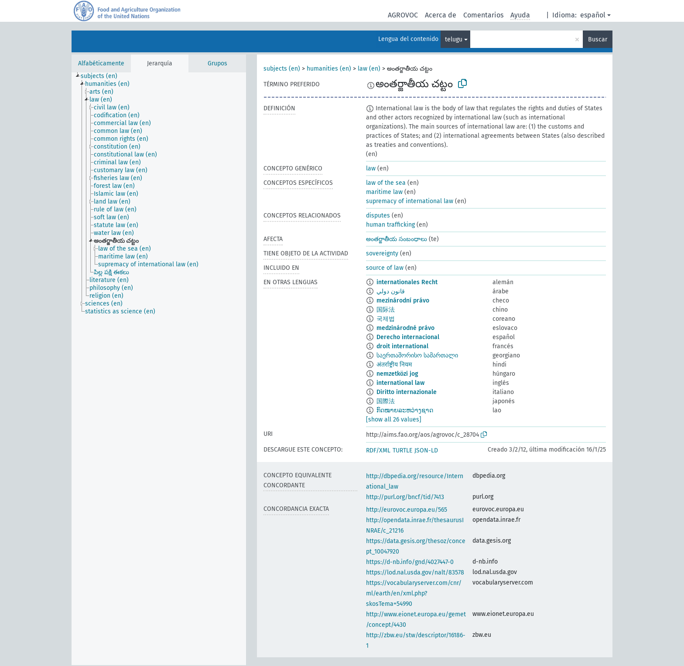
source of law (385, 268)
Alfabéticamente (101, 63)
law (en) (369, 68)
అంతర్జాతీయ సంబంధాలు (396, 239)
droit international (402, 346)
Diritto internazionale (406, 392)
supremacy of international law (409, 201)
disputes (378, 215)
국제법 (385, 319)
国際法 (385, 401)
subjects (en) (281, 68)
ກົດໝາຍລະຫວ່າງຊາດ (404, 410)
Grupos (217, 63)
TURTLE (402, 450)
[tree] (159, 368)
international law (400, 383)
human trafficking (390, 224)
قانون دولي (390, 291)
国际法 (385, 309)
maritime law (384, 192)
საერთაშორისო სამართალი (417, 355)
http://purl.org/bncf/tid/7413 (405, 497)
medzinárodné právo (405, 328)
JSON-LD (426, 450)
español (592, 15)
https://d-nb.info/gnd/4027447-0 (410, 562)
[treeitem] (102, 76)
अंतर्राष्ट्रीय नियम (394, 364)
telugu (453, 39)
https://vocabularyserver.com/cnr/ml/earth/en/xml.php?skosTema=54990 (414, 593)
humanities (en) (329, 68)
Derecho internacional (407, 337)
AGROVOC (403, 15)
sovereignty (382, 253)
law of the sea (386, 183)
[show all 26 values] (393, 419)
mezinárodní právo (402, 300)
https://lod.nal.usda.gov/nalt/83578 (415, 572)
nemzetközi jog (397, 373)
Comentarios (483, 15)
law (371, 168)
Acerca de (440, 15)
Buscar (597, 39)
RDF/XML (378, 450)
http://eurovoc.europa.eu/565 (406, 509)
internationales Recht (407, 282)
